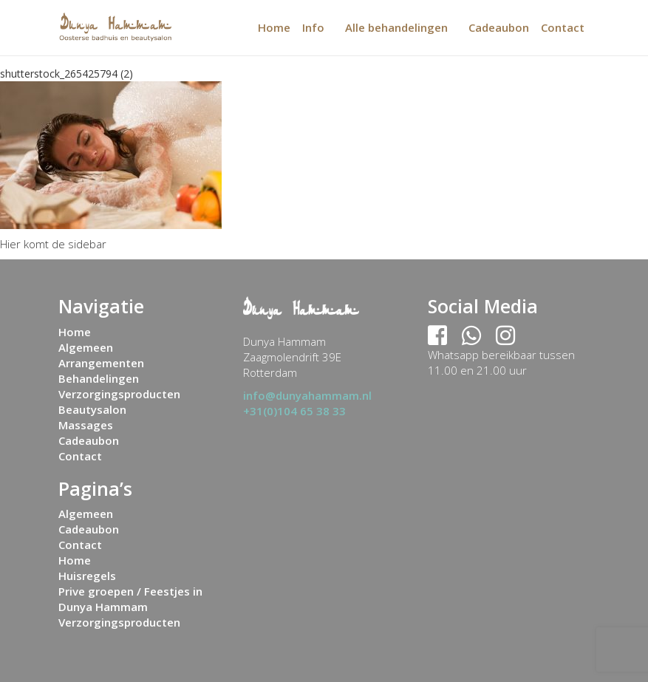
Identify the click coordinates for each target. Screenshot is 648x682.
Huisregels (87, 575)
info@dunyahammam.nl (307, 395)
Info (313, 27)
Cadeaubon (498, 27)
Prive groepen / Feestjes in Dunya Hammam (130, 599)
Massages (85, 424)
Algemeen (85, 347)
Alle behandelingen (396, 27)
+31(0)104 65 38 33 (294, 410)
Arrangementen (101, 362)
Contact (562, 27)
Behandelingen (98, 378)
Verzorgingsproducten (119, 393)
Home (274, 27)
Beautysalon (92, 409)
